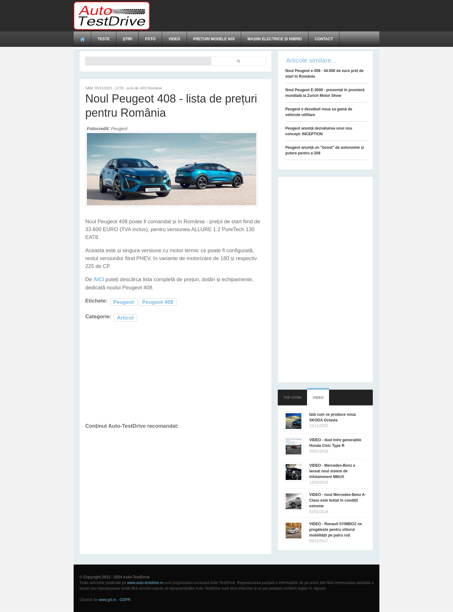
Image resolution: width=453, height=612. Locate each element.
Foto (150, 39)
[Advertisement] (264, 16)
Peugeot (123, 302)
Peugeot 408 (157, 302)
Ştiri (127, 39)
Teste (104, 39)
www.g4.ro (107, 600)
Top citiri (292, 397)
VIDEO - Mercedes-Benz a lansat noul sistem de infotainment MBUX (332, 471)
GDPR (125, 600)
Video (174, 39)
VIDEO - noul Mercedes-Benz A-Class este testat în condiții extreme (337, 500)
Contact (324, 39)
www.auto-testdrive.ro (145, 583)
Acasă (82, 39)
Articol (125, 318)
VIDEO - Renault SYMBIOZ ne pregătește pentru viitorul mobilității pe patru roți (335, 529)
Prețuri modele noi (214, 39)
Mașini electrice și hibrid (275, 39)
